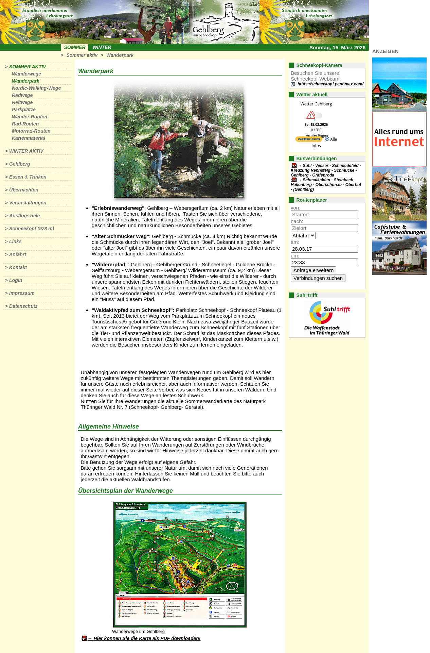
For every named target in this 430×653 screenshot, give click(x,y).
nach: (297, 221)
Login (15, 280)
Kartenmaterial (28, 138)
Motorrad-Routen (31, 131)
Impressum (22, 293)
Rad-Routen (25, 124)
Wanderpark (120, 55)
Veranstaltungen (27, 202)
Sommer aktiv (81, 55)
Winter (101, 47)
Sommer (75, 47)
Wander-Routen (29, 116)
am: (295, 242)
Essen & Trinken (27, 177)
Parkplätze (24, 109)
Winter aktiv (26, 151)
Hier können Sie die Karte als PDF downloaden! (146, 638)
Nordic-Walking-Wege (36, 88)
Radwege (22, 95)
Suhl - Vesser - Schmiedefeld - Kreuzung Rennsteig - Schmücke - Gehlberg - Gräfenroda (326, 170)
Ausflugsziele (24, 215)
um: (295, 255)
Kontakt (18, 267)
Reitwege (22, 102)
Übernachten (23, 189)
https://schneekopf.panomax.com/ (330, 84)
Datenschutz (23, 306)
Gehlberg (19, 164)
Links (15, 241)
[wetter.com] (308, 140)
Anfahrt (17, 254)
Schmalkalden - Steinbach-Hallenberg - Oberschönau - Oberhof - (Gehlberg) (326, 185)
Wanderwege (26, 74)
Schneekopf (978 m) (31, 228)
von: (295, 208)
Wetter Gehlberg (316, 104)
